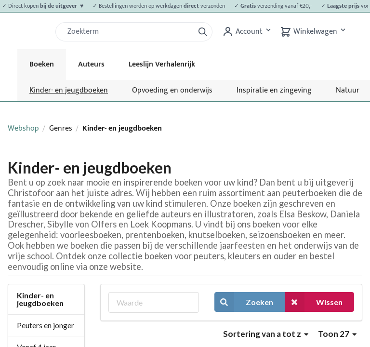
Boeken (41, 64)
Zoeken (243, 302)
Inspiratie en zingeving (274, 90)
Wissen (314, 302)
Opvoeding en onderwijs (172, 90)
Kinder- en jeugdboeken (68, 90)
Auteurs (91, 64)
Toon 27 (337, 334)
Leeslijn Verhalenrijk (162, 64)
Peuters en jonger (45, 325)
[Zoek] (129, 31)
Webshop (23, 128)
